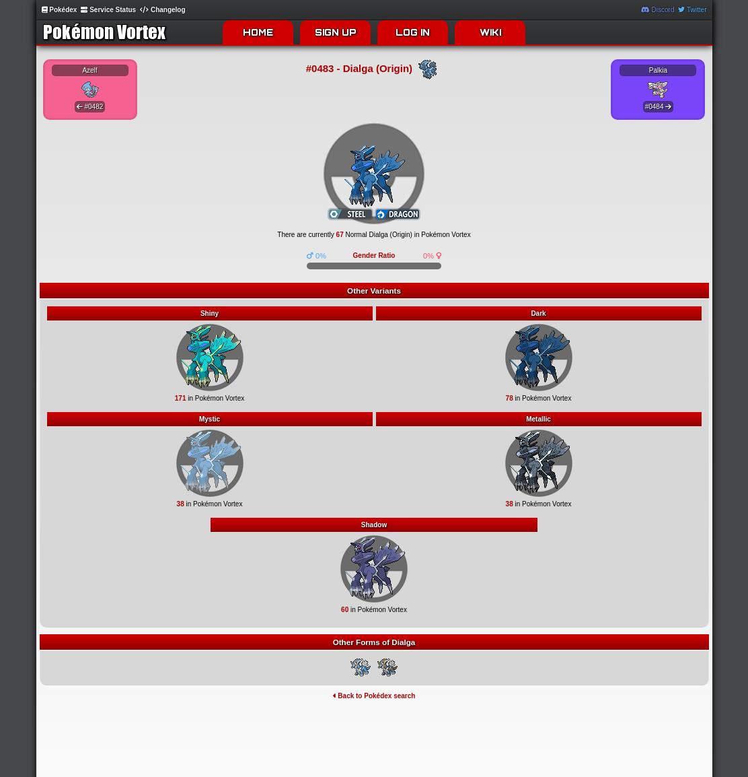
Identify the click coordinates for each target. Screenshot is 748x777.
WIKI (490, 32)
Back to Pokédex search (374, 696)
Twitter (692, 9)
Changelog (162, 9)
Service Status (108, 9)
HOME (258, 32)
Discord (658, 9)
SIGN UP (336, 32)
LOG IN (413, 32)
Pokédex (59, 9)
